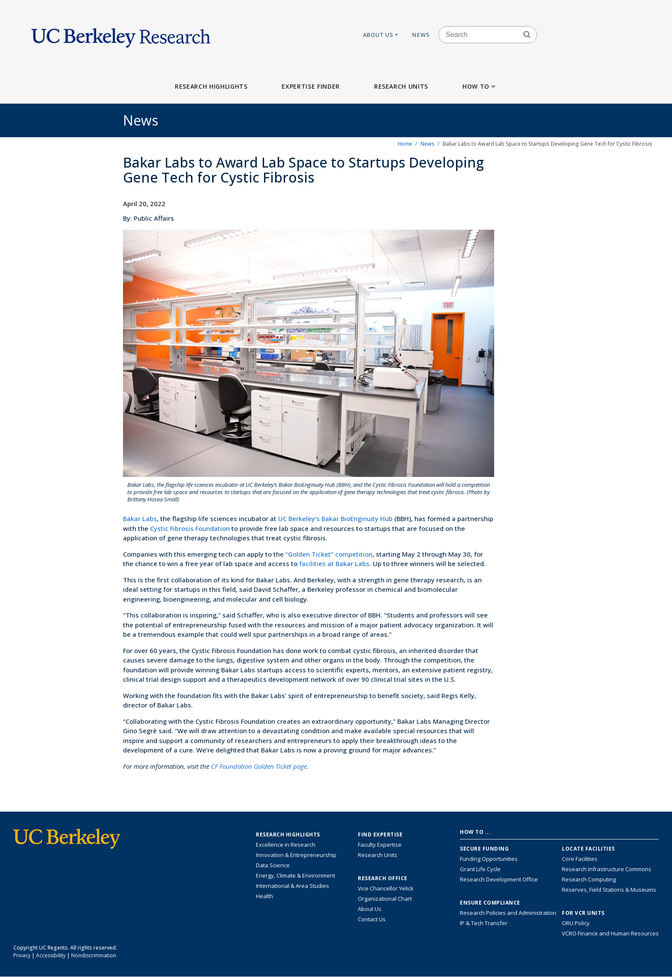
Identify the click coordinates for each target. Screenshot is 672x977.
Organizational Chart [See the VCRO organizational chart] (385, 898)
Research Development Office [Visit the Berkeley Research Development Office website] (499, 879)
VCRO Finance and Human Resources (610, 933)
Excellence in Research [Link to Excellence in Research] (285, 844)
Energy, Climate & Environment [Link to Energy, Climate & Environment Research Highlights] (295, 875)
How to (479, 86)
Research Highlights (211, 86)
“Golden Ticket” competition (328, 554)
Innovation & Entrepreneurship (296, 855)
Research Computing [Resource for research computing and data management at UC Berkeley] (589, 879)
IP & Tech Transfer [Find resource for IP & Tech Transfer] (483, 923)
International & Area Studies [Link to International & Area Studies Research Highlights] (292, 886)
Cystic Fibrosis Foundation (190, 528)
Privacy (21, 955)
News (421, 35)
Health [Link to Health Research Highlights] (264, 896)
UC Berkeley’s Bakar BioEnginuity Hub (335, 518)
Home (405, 143)
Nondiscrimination (93, 955)
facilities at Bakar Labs (334, 563)
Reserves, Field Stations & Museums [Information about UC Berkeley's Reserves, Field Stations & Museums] (609, 889)
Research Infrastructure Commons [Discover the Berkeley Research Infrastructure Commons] (606, 869)
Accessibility (51, 955)
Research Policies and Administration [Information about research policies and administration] (508, 913)
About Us (381, 35)
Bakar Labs (140, 518)
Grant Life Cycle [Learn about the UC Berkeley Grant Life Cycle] (480, 869)
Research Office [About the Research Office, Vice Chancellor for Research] (383, 878)
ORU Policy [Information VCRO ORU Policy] (576, 923)
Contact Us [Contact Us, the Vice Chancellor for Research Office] (372, 919)
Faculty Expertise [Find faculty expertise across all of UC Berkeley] (380, 844)
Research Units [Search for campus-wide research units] (377, 855)
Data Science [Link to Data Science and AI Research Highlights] (273, 865)
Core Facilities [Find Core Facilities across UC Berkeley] (579, 859)
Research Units (401, 86)
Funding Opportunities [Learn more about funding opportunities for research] (489, 859)
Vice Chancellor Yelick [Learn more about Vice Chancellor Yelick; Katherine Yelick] (386, 888)
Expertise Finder (310, 86)
